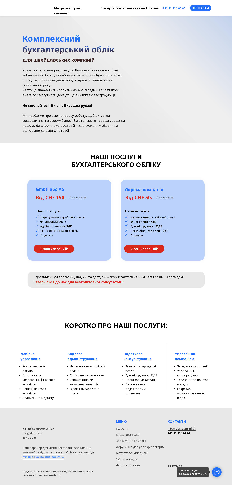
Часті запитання (130, 8)
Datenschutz (52, 475)
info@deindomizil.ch (182, 428)
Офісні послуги (126, 459)
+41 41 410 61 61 (174, 8)
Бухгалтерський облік (131, 453)
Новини (152, 8)
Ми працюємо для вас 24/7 (43, 457)
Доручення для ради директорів (140, 447)
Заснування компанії (131, 441)
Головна (122, 428)
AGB (39, 475)
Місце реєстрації (128, 435)
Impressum (29, 475)
